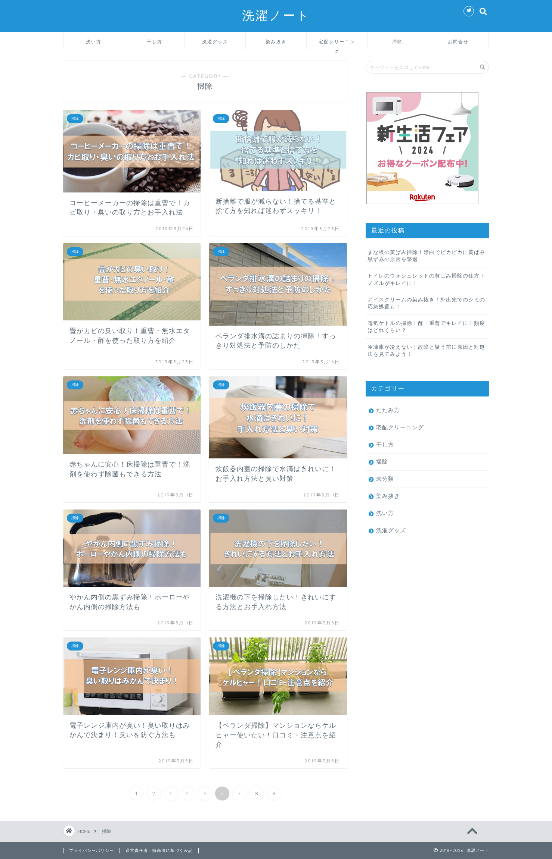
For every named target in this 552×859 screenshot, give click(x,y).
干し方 (154, 41)
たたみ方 (388, 410)
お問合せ (458, 41)
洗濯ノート (276, 15)
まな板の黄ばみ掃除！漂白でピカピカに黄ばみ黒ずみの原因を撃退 (426, 255)
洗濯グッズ (215, 41)
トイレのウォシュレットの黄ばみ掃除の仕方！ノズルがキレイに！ (426, 279)
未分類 (385, 478)
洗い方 (94, 41)
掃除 (397, 41)
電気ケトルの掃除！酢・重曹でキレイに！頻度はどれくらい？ (426, 326)
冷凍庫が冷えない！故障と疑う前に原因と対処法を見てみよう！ (426, 350)
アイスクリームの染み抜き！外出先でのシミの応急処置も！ (426, 303)
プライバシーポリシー (91, 850)
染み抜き (276, 41)
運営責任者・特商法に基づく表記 (159, 850)
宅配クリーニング (337, 44)
